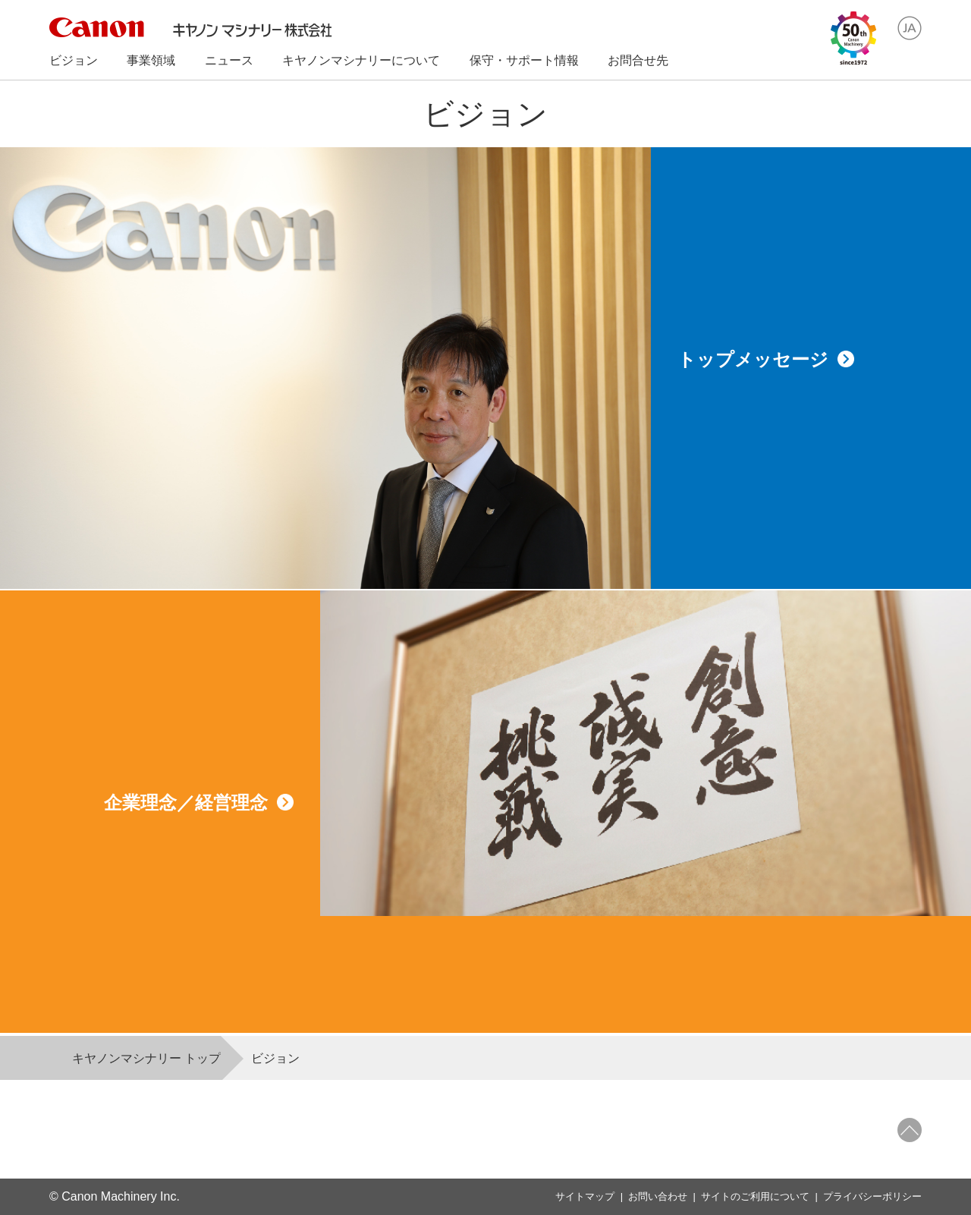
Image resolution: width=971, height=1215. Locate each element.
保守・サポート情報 (524, 60)
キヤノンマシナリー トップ (146, 1058)
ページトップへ (909, 1130)
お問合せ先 (638, 60)
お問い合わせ (657, 1196)
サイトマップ (584, 1196)
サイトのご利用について (755, 1196)
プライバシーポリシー (872, 1196)
